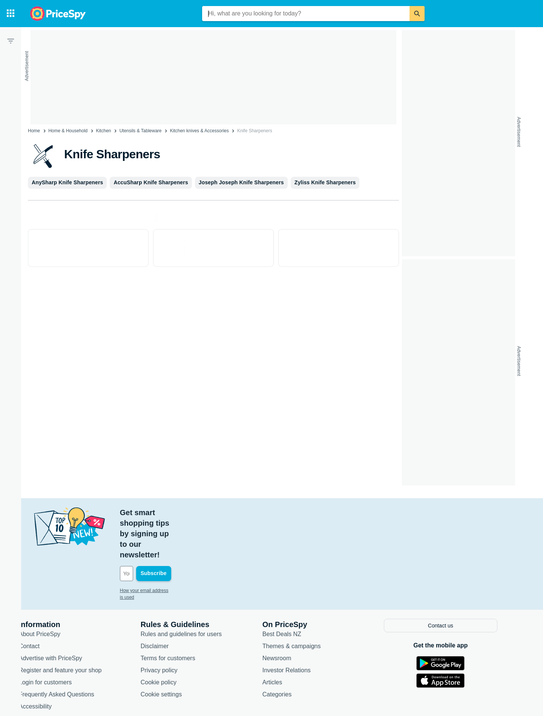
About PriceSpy (53, 590)
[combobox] (306, 13)
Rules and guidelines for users (194, 590)
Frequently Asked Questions (70, 651)
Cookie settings (174, 651)
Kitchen (103, 130)
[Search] (417, 13)
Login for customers (59, 639)
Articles (286, 639)
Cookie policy (172, 639)
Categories (290, 651)
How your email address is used (165, 548)
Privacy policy (172, 627)
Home (34, 130)
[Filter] (10, 40)
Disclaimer (168, 603)
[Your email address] (184, 531)
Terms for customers (181, 615)
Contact (42, 603)
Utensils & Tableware (141, 130)
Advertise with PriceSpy (64, 615)
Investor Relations (300, 627)
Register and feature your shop (73, 627)
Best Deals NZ (295, 590)
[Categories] (10, 13)
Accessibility (48, 663)
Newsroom (290, 615)
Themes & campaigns (305, 603)
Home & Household (67, 130)
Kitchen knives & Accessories (199, 130)
